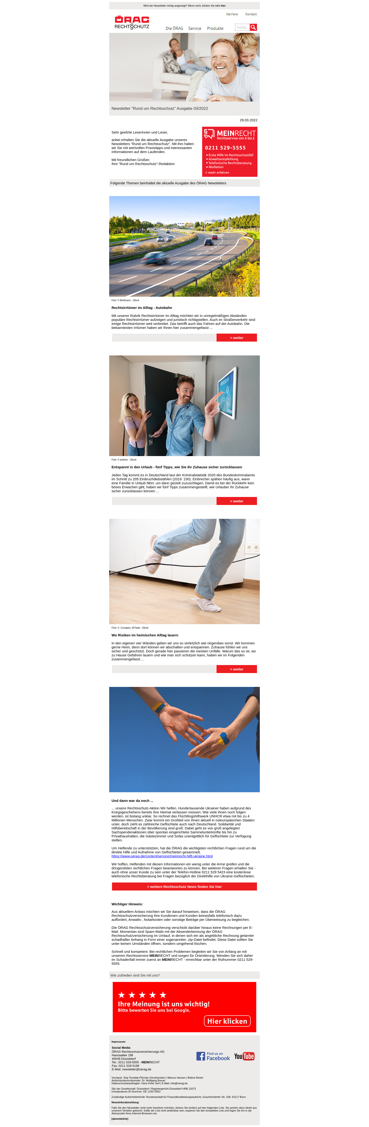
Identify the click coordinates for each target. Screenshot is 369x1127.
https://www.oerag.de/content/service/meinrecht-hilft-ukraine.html (162, 856)
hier (223, 5)
